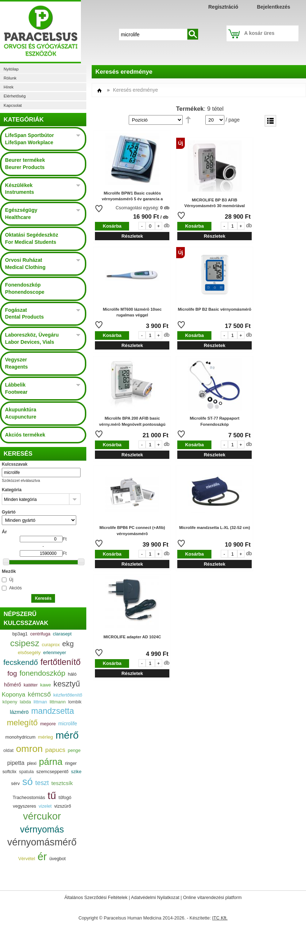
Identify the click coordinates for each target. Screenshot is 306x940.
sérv (15, 783)
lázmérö (19, 712)
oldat (8, 750)
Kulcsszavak (14, 464)
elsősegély (29, 652)
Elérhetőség (15, 96)
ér (42, 856)
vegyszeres (24, 806)
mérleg (45, 737)
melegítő (22, 722)
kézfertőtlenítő (67, 695)
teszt (42, 782)
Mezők (9, 571)
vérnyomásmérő (42, 842)
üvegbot (57, 858)
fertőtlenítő (60, 662)
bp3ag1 (20, 633)
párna (50, 762)
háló (72, 674)
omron (29, 748)
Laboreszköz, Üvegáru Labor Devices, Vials (32, 338)
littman (40, 701)
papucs (55, 749)
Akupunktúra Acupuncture (20, 413)
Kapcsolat (13, 105)
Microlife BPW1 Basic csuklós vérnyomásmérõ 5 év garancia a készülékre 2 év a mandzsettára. (132, 199)
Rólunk (10, 78)
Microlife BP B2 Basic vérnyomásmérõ (214, 309)
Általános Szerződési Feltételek (96, 897)
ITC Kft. (220, 918)
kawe (45, 685)
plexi (31, 763)
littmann (58, 701)
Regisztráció (223, 7)
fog (12, 673)
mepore (48, 723)
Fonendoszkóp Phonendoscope (24, 288)
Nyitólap (11, 69)
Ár (4, 531)
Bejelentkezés (273, 7)
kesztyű (67, 683)
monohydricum (20, 737)
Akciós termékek (25, 435)
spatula (26, 771)
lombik (75, 701)
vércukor (42, 816)
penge (74, 750)
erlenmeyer (54, 652)
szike (76, 771)
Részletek (132, 236)
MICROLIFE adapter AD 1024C (132, 637)
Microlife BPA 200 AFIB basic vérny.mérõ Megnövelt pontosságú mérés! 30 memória (132, 424)
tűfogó (65, 797)
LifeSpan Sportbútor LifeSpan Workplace (29, 138)
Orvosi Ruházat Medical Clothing (25, 263)
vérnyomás (42, 829)
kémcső (39, 694)
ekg (68, 644)
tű (51, 795)
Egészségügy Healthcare (21, 213)
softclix (10, 771)
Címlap (99, 90)
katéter (31, 685)
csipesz (24, 643)
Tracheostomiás (29, 797)
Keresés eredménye (135, 90)
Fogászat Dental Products (24, 313)
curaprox (51, 644)
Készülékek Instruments (19, 188)
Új (11, 579)
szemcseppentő (52, 771)
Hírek (8, 87)
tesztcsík (62, 783)
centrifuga (40, 633)
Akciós (15, 587)
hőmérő (12, 685)
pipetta (15, 763)
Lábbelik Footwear (16, 388)
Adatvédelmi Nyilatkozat (155, 897)
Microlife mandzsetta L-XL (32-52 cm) (214, 527)
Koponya (14, 694)
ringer (71, 763)
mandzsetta (52, 711)
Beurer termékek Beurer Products (25, 163)
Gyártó (8, 512)
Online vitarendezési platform (212, 897)
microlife (67, 723)
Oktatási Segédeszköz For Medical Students (31, 238)
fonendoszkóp (42, 673)
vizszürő (62, 806)
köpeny (10, 701)
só (27, 781)
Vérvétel (26, 858)
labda (25, 701)
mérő (66, 735)
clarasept (62, 633)
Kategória (12, 489)
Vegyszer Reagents (16, 363)
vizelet (44, 806)
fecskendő (20, 662)
